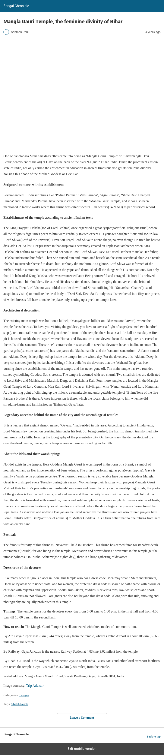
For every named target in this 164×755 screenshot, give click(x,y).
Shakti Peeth (19, 704)
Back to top (154, 736)
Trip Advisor (35, 685)
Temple (24, 695)
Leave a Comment (82, 717)
